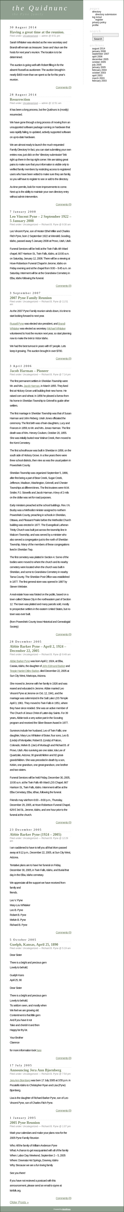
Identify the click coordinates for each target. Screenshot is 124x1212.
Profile (95, 25)
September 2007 (100, 53)
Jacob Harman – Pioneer (29, 371)
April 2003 (97, 75)
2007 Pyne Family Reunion (31, 298)
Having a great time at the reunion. (37, 32)
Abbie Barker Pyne (20, 661)
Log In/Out (97, 17)
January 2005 (99, 67)
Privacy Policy (99, 22)
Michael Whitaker (56, 328)
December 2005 (100, 59)
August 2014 (98, 48)
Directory (96, 11)
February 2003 (99, 80)
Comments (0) (63, 87)
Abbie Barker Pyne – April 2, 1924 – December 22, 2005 (38, 648)
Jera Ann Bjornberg (20, 1080)
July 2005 (97, 64)
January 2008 (99, 51)
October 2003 (99, 72)
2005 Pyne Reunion (25, 1123)
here (39, 1050)
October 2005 (99, 62)
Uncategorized (30, 36)
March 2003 (98, 78)
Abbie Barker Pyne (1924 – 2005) (35, 834)
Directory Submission (106, 14)
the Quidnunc (40, 8)
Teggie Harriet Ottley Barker (24, 670)
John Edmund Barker (53, 666)
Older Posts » (19, 1202)
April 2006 (97, 56)
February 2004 (99, 70)
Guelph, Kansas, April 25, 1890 (34, 944)
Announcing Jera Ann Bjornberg (35, 1070)
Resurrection (20, 99)
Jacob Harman (32, 385)
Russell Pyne (17, 323)
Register (99, 19)
